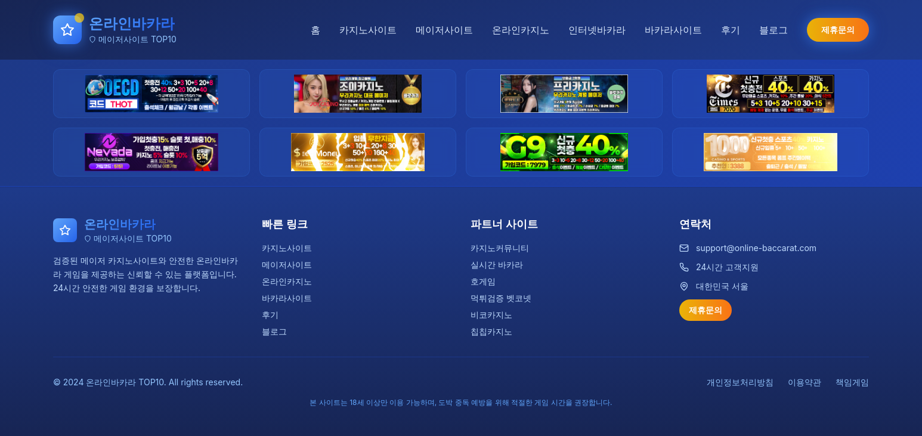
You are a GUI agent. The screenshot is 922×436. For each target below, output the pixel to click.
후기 (730, 30)
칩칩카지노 (491, 331)
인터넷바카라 (597, 30)
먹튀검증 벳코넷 (501, 298)
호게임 (483, 281)
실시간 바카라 (497, 264)
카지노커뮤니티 (500, 248)
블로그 (773, 30)
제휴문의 (838, 29)
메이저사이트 (444, 30)
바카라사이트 (673, 30)
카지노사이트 (368, 30)
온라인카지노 (520, 30)
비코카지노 (491, 315)
